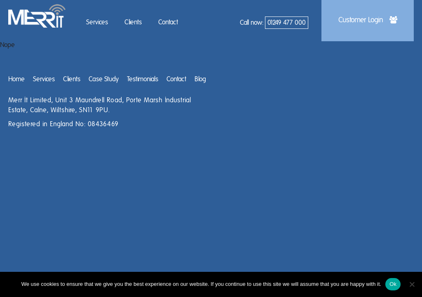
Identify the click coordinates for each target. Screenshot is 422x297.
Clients (133, 22)
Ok (392, 284)
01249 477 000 (286, 22)
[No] (412, 284)
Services (97, 22)
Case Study (104, 79)
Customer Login (367, 20)
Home (16, 79)
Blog (200, 79)
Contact (168, 22)
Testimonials (142, 79)
